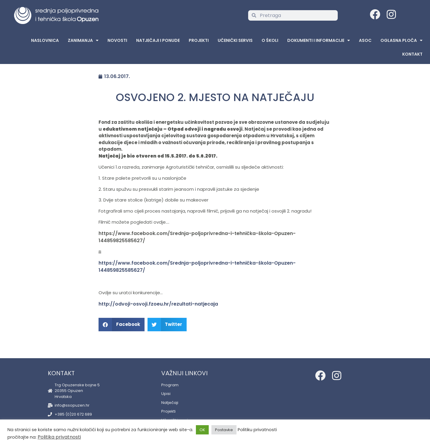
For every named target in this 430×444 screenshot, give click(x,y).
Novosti (117, 40)
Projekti (199, 40)
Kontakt (412, 54)
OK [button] (202, 430)
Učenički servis (235, 40)
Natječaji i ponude (158, 40)
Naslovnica (45, 40)
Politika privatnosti (59, 437)
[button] (122, 324)
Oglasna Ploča (401, 40)
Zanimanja (83, 40)
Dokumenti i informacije (318, 40)
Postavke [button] (224, 430)
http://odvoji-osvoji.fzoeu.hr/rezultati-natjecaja (158, 303)
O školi (270, 40)
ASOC (365, 40)
